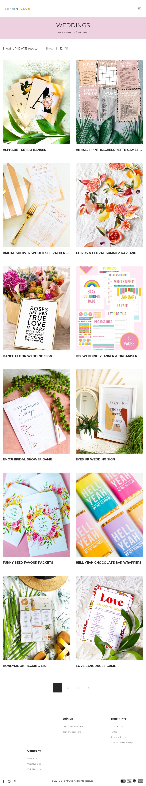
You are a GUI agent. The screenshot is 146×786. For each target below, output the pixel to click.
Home (60, 32)
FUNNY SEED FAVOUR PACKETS (28, 562)
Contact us (117, 726)
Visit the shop (34, 769)
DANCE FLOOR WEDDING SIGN (27, 356)
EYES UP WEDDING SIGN (95, 459)
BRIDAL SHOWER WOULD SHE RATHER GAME (39, 253)
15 (66, 48)
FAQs (114, 731)
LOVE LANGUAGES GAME (96, 666)
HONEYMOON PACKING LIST (25, 666)
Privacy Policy (119, 737)
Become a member (73, 726)
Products (70, 32)
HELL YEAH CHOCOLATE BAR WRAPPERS (108, 562)
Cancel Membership (122, 742)
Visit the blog (34, 763)
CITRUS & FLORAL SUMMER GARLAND (106, 253)
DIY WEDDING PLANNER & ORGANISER (106, 356)
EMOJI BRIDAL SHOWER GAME (27, 459)
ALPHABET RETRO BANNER (24, 150)
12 (61, 48)
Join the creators (72, 731)
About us (32, 758)
